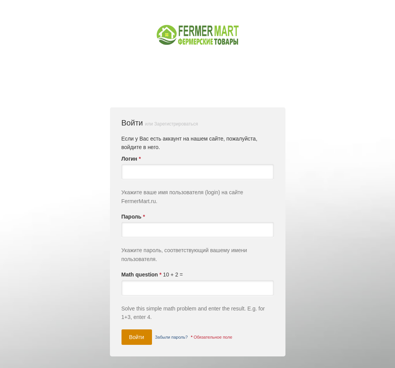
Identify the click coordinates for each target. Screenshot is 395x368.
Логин (131, 158)
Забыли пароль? (171, 337)
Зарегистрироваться (176, 124)
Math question (142, 274)
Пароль (133, 216)
